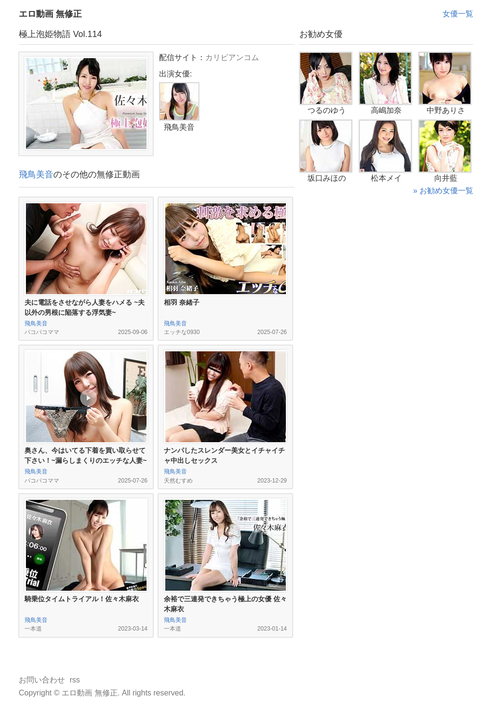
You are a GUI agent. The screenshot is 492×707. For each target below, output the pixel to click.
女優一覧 (458, 14)
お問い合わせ (42, 680)
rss (75, 680)
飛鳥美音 (36, 174)
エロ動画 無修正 (50, 14)
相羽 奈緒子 (181, 302)
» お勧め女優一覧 (443, 190)
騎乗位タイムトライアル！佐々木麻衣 (82, 599)
